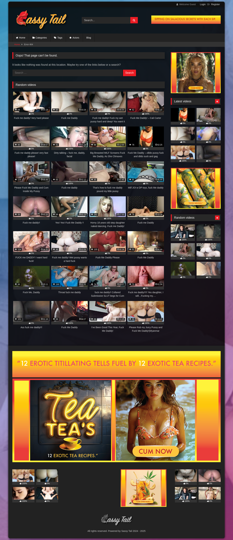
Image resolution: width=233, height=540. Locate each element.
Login (203, 4)
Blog (88, 37)
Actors (76, 37)
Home (22, 37)
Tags (59, 37)
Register (215, 4)
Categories (41, 37)
